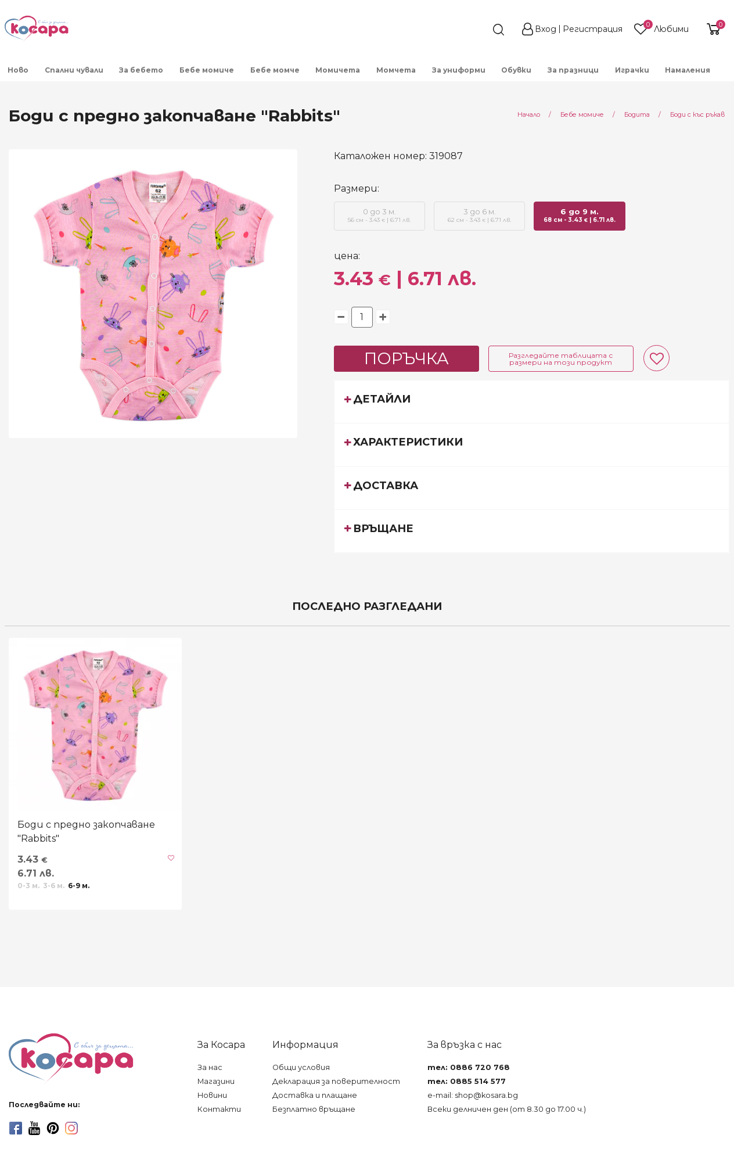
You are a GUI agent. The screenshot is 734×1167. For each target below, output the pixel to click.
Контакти (219, 1109)
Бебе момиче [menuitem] (206, 70)
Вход (545, 29)
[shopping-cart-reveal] (712, 29)
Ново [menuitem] (18, 70)
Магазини (216, 1081)
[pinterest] (53, 1128)
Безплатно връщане (313, 1109)
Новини (212, 1095)
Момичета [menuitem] (337, 70)
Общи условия (301, 1067)
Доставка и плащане (314, 1095)
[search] (477, 29)
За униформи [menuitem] (458, 70)
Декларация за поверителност (336, 1081)
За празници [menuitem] (573, 70)
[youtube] (34, 1128)
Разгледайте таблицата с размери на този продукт (561, 359)
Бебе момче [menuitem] (275, 70)
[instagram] (71, 1128)
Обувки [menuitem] (516, 70)
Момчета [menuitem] (396, 70)
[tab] (532, 401)
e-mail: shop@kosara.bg (472, 1095)
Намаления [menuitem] (687, 70)
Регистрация (593, 29)
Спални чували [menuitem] (74, 70)
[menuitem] (727, 74)
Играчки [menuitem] (632, 70)
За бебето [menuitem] (141, 70)
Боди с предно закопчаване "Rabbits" (86, 831)
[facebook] (16, 1128)
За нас (209, 1067)
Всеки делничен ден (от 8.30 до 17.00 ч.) (506, 1109)
